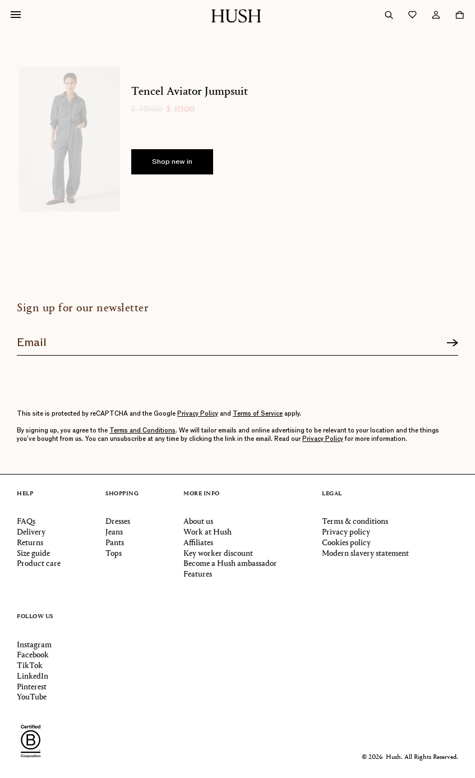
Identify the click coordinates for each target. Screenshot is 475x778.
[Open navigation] (15, 16)
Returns (30, 543)
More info (201, 494)
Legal (332, 494)
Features (197, 574)
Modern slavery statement (365, 554)
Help (25, 494)
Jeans (114, 532)
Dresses (117, 522)
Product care (39, 564)
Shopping (122, 494)
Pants (114, 543)
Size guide (33, 554)
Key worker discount (218, 554)
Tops (113, 554)
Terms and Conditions (142, 430)
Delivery (31, 532)
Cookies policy (346, 543)
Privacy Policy (197, 413)
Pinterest (32, 687)
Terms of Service (258, 413)
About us (198, 522)
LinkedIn (32, 677)
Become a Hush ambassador (230, 564)
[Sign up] (452, 343)
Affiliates (198, 543)
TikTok (30, 666)
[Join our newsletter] (237, 339)
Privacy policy (346, 532)
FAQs (26, 522)
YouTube (32, 697)
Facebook (33, 655)
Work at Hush (207, 532)
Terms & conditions (355, 522)
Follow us (35, 617)
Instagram (34, 645)
